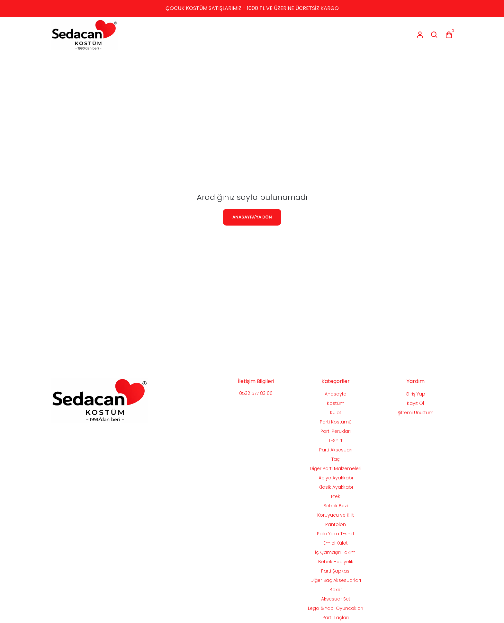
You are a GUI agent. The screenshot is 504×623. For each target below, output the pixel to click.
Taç (335, 459)
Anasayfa (335, 394)
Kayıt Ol (415, 403)
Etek (335, 496)
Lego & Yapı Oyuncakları (335, 608)
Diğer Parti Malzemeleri (335, 468)
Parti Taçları (335, 617)
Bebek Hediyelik (335, 561)
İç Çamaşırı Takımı (335, 552)
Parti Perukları (335, 431)
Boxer (335, 589)
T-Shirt (335, 440)
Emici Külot (335, 543)
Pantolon (335, 524)
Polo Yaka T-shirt (336, 533)
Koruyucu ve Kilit (335, 515)
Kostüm (336, 403)
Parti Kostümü (336, 422)
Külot (335, 412)
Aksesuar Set (335, 599)
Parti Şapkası (335, 571)
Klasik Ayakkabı (336, 487)
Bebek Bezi (335, 506)
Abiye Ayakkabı (336, 478)
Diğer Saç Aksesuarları (335, 580)
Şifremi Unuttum (416, 412)
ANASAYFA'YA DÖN (252, 217)
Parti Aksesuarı (335, 450)
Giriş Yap (415, 394)
